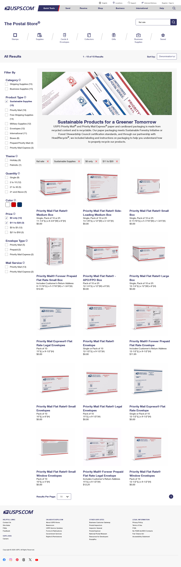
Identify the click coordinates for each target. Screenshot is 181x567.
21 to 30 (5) (15, 187)
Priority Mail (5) (17, 244)
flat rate (40, 161)
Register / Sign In (168, 3)
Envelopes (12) (17, 128)
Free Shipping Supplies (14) (21, 116)
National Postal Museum (98, 534)
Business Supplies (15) (21, 88)
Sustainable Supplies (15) (21, 103)
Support (133, 3)
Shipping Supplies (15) (21, 84)
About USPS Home (53, 522)
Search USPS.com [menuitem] (174, 8)
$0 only (89, 161)
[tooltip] (20, 80)
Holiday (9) (15, 160)
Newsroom (50, 525)
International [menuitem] (142, 8)
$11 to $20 (108, 161)
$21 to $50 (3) (17, 232)
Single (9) (14, 177)
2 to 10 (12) (15, 182)
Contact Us (7, 522)
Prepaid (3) (15, 249)
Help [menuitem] (162, 8)
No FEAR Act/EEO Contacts (142, 531)
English (101, 3)
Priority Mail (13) (18, 266)
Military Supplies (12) (20, 123)
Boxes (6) (14, 138)
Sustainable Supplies (65, 161)
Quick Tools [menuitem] (49, 8)
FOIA (134, 528)
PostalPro (92, 539)
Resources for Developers (98, 536)
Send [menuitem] (67, 8)
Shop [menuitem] (100, 8)
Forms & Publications (54, 531)
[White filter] (7, 204)
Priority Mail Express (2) (22, 254)
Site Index (6, 525)
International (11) (18, 133)
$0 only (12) (16, 217)
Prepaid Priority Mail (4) (21, 142)
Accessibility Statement (141, 536)
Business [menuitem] (120, 8)
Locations (119, 3)
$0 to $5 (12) (16, 227)
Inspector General (95, 528)
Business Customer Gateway (99, 522)
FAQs (5, 528)
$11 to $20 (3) (17, 222)
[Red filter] (13, 204)
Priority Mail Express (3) (22, 147)
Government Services (54, 534)
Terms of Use (137, 525)
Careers (5, 539)
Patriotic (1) (15, 165)
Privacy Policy (137, 522)
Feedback (6, 531)
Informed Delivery (150, 3)
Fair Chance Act (138, 534)
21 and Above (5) (18, 191)
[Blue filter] (19, 204)
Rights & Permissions (54, 536)
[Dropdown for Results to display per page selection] (64, 496)
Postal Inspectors (95, 525)
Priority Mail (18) (18, 110)
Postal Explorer (95, 531)
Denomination (165, 56)
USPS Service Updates (54, 528)
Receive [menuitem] (83, 8)
